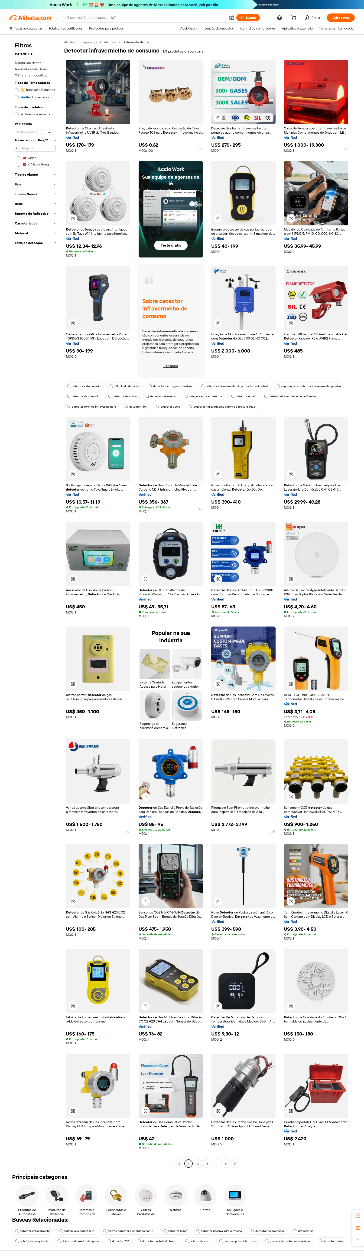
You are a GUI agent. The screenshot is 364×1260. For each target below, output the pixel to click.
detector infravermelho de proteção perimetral (234, 386)
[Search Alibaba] (145, 17)
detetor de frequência (32, 1241)
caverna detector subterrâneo (287, 1241)
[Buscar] (248, 17)
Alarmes (110, 42)
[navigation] (35, 603)
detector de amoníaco (268, 1231)
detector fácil (136, 407)
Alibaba (69, 42)
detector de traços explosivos (170, 386)
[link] (358, 1216)
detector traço (175, 1231)
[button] (231, 17)
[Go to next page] (235, 1163)
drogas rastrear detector (203, 396)
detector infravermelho (32, 1231)
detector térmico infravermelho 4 (91, 407)
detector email (243, 396)
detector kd (303, 1231)
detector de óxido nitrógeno (78, 1241)
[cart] (294, 18)
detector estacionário (84, 386)
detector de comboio (83, 396)
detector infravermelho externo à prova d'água (222, 407)
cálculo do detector (124, 386)
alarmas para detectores (238, 1241)
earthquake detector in (76, 1231)
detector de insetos (161, 396)
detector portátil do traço (157, 1241)
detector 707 (118, 1241)
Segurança (89, 42)
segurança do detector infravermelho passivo (308, 386)
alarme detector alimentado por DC (128, 1231)
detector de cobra (122, 396)
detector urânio (331, 1241)
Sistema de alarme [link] (136, 42)
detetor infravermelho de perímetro (290, 396)
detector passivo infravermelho (219, 1231)
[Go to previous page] (179, 1163)
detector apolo (168, 407)
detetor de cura (197, 1241)
